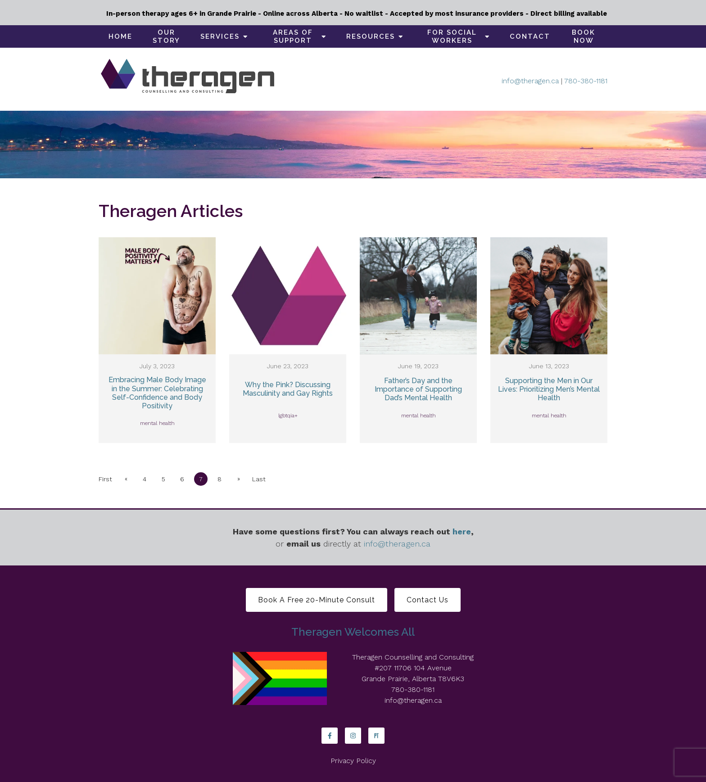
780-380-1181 (585, 81)
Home (120, 36)
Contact (530, 36)
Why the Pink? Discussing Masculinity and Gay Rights (288, 389)
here (462, 531)
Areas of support (293, 36)
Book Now (583, 36)
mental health (157, 423)
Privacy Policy (353, 760)
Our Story (166, 36)
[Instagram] (353, 736)
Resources (370, 36)
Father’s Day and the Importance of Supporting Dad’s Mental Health (418, 389)
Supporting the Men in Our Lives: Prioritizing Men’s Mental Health (549, 389)
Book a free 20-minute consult (316, 600)
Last (260, 479)
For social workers (452, 36)
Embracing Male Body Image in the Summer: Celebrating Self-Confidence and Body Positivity (157, 392)
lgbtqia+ (288, 415)
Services (220, 36)
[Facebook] (329, 736)
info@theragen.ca (530, 81)
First (105, 479)
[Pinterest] (376, 736)
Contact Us (427, 600)
